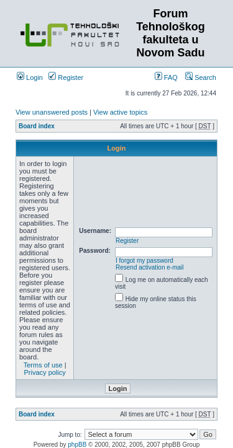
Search (200, 77)
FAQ (166, 77)
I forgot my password (144, 260)
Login (30, 77)
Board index (37, 126)
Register (65, 77)
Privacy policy (45, 372)
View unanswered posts (52, 112)
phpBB (77, 444)
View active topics (120, 112)
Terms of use (43, 365)
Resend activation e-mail (150, 267)
